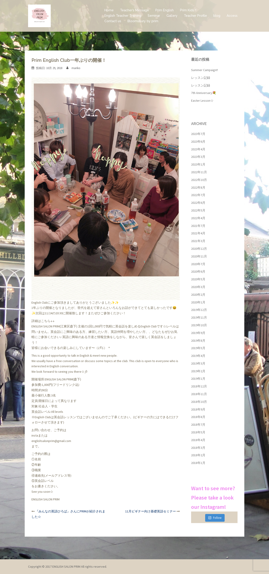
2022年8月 (198, 187)
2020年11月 (199, 256)
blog (216, 15)
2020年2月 (198, 295)
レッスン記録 (200, 78)
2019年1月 (198, 379)
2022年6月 (198, 203)
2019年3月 (198, 363)
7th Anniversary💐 (203, 93)
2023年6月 (198, 141)
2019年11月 (199, 317)
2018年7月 (198, 425)
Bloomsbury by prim (142, 21)
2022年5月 (198, 210)
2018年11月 (199, 394)
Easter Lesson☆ (202, 100)
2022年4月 (198, 218)
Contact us (112, 21)
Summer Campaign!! (204, 70)
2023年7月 (198, 134)
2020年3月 (198, 287)
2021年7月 (198, 226)
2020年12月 (199, 249)
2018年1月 (198, 463)
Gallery (172, 15)
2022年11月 (199, 172)
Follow (214, 518)
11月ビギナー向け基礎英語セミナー (150, 511)
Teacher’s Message (134, 10)
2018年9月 (198, 409)
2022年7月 (198, 195)
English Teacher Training (122, 15)
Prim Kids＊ (188, 10)
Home (109, 10)
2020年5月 (198, 279)
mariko (76, 68)
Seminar (154, 15)
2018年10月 (199, 402)
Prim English (164, 10)
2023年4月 (198, 149)
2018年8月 (198, 417)
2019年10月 (199, 325)
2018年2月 (198, 455)
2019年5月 (198, 348)
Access (232, 15)
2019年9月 (198, 333)
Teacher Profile (195, 15)
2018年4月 (198, 440)
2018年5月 (198, 432)
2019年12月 (199, 310)
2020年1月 (198, 302)
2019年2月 (198, 371)
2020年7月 (198, 264)
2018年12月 (199, 386)
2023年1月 (198, 164)
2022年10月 (199, 180)
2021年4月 (198, 233)
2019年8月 (198, 341)
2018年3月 (198, 448)
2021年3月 (198, 241)
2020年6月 (198, 271)
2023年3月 (198, 157)
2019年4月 (198, 356)
